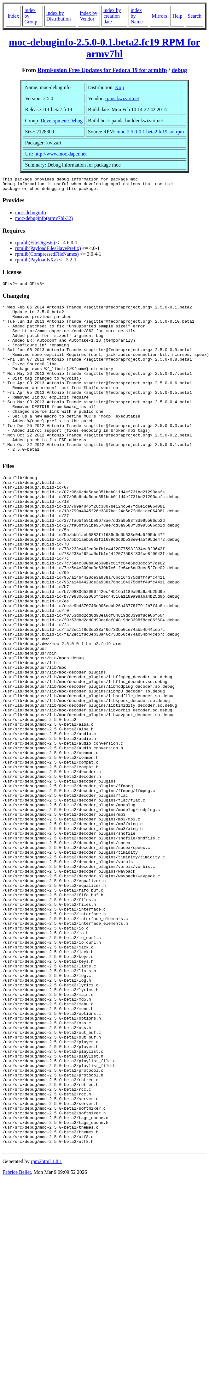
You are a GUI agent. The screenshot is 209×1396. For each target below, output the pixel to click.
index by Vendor (88, 15)
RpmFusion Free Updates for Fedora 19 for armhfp (102, 70)
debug (179, 70)
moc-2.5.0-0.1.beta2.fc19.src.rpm (150, 131)
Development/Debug (62, 120)
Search (194, 16)
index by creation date (112, 16)
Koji (119, 87)
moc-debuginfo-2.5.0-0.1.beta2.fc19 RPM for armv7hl (104, 47)
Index (13, 16)
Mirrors (159, 16)
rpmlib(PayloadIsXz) (36, 262)
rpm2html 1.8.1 (46, 1330)
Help (177, 16)
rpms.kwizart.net (122, 98)
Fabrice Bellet (17, 1341)
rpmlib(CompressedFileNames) (47, 256)
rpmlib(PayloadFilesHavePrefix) (48, 251)
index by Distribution (58, 15)
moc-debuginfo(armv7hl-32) (44, 221)
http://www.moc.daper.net (60, 153)
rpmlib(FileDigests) (35, 245)
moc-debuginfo (30, 215)
